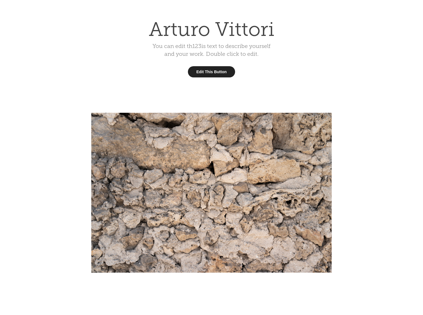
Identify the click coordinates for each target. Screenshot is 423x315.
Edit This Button (211, 72)
